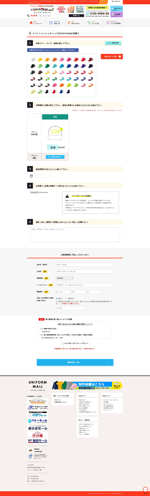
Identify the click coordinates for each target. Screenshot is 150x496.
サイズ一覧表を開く (113, 43)
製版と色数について (84, 430)
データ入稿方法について (85, 426)
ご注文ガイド (82, 396)
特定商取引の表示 (108, 408)
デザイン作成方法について (86, 424)
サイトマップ (107, 410)
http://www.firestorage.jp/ (95, 207)
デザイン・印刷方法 (84, 420)
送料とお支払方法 (84, 404)
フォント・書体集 (84, 434)
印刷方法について (84, 428)
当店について (106, 396)
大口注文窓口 (82, 410)
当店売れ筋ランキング (61, 402)
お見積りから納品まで (85, 402)
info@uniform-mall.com (37, 481)
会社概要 (106, 402)
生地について (82, 432)
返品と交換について (84, 406)
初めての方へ (82, 400)
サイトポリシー (108, 404)
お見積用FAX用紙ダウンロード (87, 412)
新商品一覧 (58, 400)
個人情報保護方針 (108, 406)
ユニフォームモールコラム (111, 400)
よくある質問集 (83, 408)
